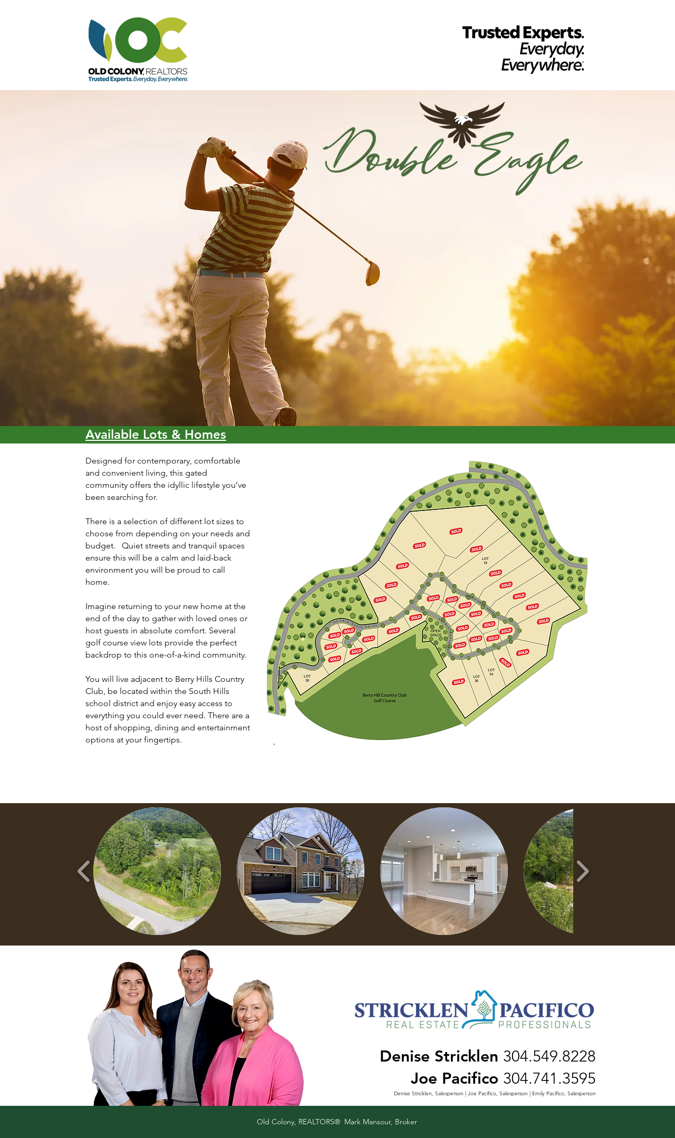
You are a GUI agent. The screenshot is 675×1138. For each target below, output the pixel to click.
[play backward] (84, 871)
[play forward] (582, 871)
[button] (157, 871)
